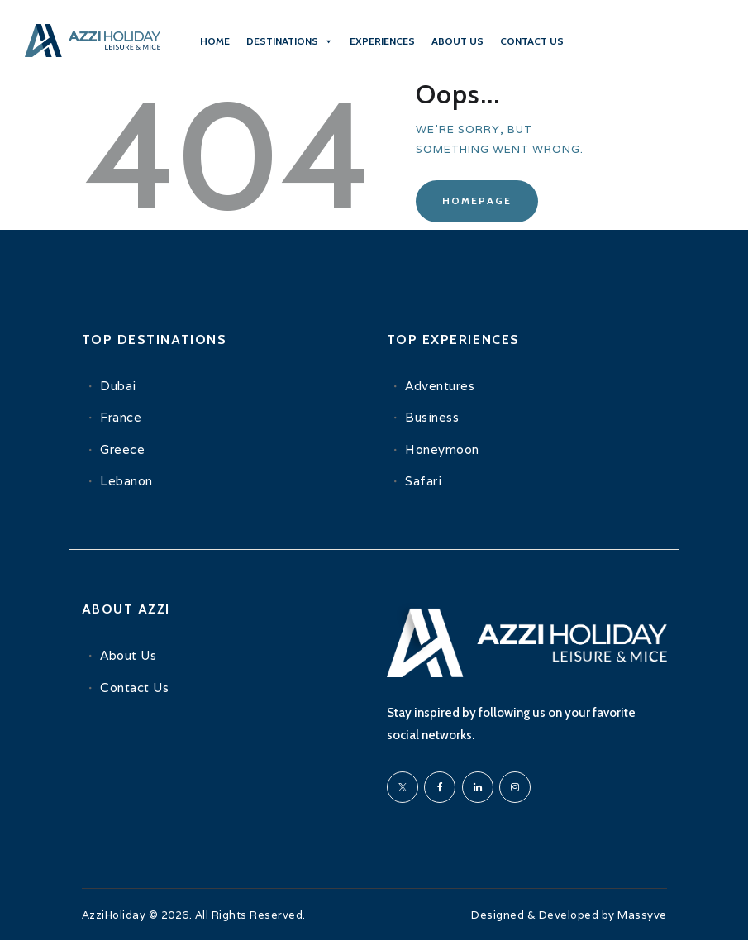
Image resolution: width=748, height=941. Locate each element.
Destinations (289, 41)
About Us (457, 41)
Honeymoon (442, 449)
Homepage (477, 200)
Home (215, 41)
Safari (423, 481)
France (120, 417)
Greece (122, 449)
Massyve (642, 915)
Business (432, 417)
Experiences (382, 41)
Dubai (118, 386)
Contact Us (134, 687)
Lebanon (126, 481)
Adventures (439, 386)
